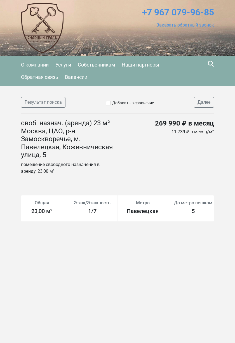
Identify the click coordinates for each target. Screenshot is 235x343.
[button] (185, 25)
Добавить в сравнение (133, 103)
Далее (204, 102)
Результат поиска (43, 102)
